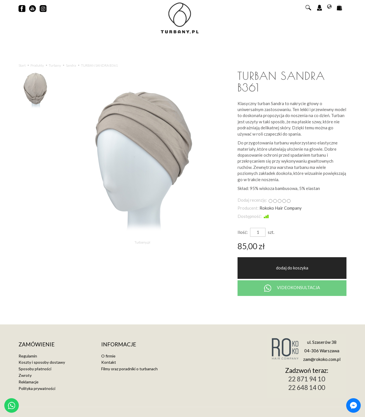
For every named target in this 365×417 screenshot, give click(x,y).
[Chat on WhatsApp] (11, 405)
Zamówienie (36, 345)
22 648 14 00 (306, 387)
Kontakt (108, 362)
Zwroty (25, 375)
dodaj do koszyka (292, 267)
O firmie (108, 355)
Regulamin (28, 355)
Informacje (118, 345)
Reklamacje (28, 381)
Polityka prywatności (37, 388)
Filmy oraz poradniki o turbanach (129, 368)
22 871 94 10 (306, 379)
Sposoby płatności (35, 368)
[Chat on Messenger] (353, 405)
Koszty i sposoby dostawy (42, 362)
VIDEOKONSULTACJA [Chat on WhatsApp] (292, 288)
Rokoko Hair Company (280, 207)
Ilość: (243, 232)
